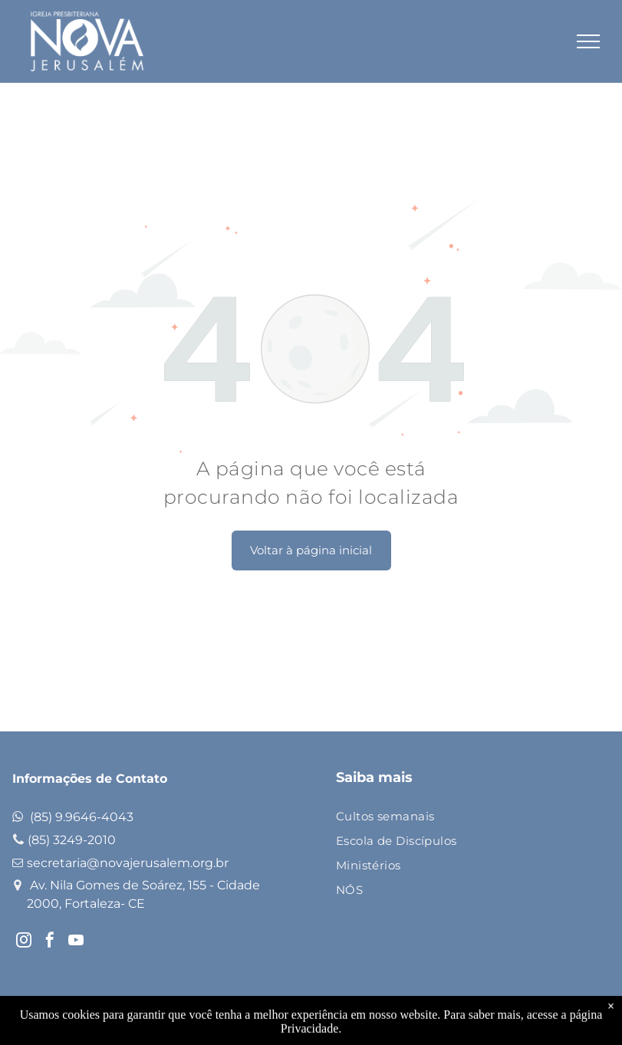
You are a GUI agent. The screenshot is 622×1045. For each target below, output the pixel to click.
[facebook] (49, 941)
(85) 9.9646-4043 (81, 817)
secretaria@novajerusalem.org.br (128, 863)
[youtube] (75, 941)
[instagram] (23, 941)
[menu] (588, 41)
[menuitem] (460, 817)
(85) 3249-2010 (72, 840)
